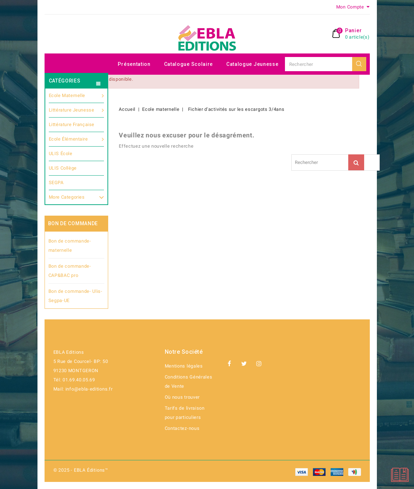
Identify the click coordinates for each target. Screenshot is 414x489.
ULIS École (60, 153)
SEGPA (56, 182)
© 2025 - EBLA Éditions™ (80, 470)
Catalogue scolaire (188, 64)
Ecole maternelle (76, 95)
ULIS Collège (63, 168)
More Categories (76, 196)
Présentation (134, 64)
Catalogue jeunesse (252, 64)
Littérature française (72, 124)
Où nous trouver (182, 397)
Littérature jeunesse (76, 110)
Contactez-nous (182, 428)
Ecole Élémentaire (76, 139)
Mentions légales (184, 366)
